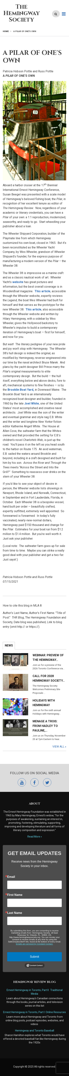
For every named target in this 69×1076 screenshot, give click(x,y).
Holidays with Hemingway (44, 703)
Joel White (31, 403)
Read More (33, 836)
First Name (14, 894)
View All (58, 746)
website (17, 282)
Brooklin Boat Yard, (21, 389)
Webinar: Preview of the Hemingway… (48, 657)
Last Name (14, 912)
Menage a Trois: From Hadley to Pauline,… (45, 726)
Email (11, 876)
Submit (34, 956)
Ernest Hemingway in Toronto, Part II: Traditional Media (35, 992)
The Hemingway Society (21, 13)
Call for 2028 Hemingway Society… (49, 678)
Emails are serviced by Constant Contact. (34, 944)
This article (42, 291)
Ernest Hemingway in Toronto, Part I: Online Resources (34, 1012)
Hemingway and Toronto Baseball (34, 1030)
